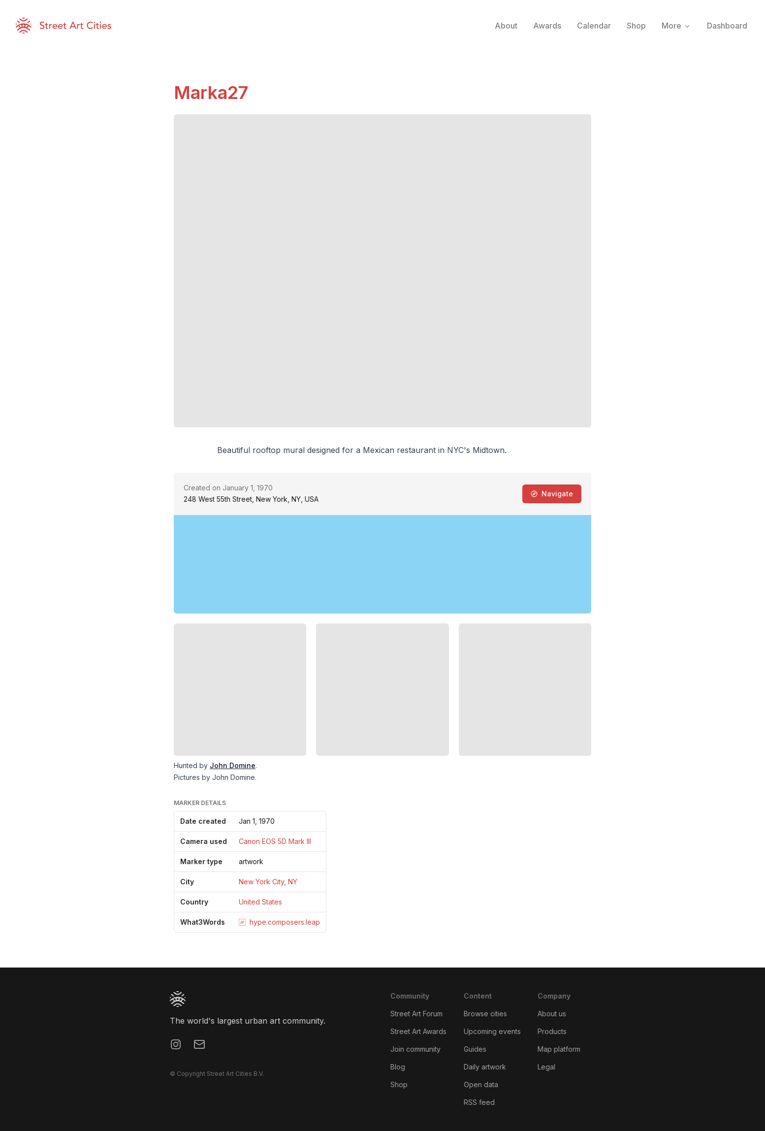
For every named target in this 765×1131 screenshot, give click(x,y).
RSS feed (479, 1102)
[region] (382, 564)
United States (260, 902)
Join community (415, 1049)
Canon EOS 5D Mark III (275, 841)
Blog (397, 1067)
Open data (481, 1084)
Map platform (559, 1049)
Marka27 (211, 92)
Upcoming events (492, 1031)
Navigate (552, 493)
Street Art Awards (418, 1031)
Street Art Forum (416, 1013)
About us (552, 1013)
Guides (475, 1049)
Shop (399, 1084)
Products (552, 1031)
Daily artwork (485, 1067)
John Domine (232, 765)
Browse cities (485, 1013)
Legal (546, 1067)
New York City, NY (268, 881)
